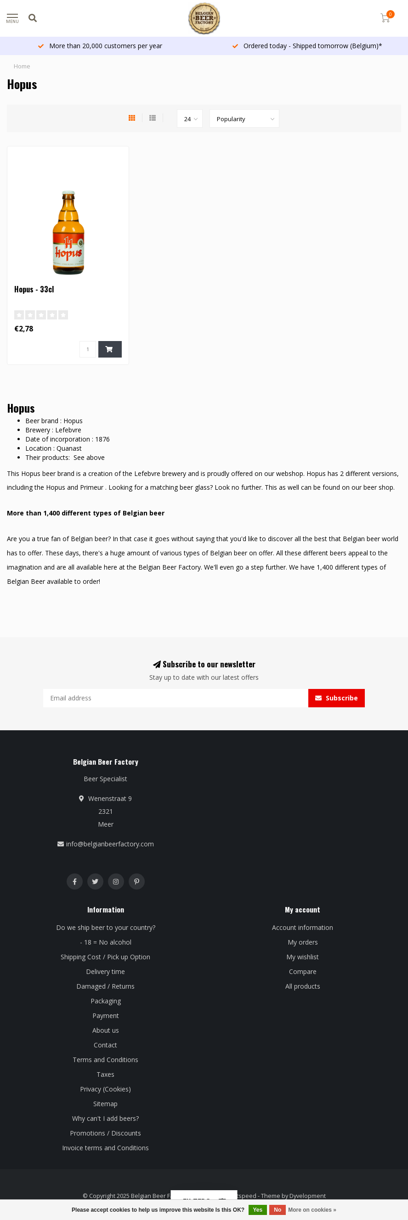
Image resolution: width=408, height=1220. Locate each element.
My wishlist (302, 956)
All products (302, 986)
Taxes (105, 1074)
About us (105, 1030)
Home (22, 66)
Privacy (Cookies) (105, 1089)
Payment (105, 1015)
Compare (303, 971)
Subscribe (336, 698)
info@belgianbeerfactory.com (110, 843)
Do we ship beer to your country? (105, 927)
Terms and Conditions (105, 1059)
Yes (258, 1210)
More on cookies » (312, 1210)
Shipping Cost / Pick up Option (105, 956)
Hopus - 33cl (34, 289)
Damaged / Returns (105, 986)
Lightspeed (241, 1196)
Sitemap (105, 1103)
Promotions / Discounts (105, 1133)
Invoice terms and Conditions (105, 1147)
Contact (105, 1045)
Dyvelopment (307, 1196)
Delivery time (105, 971)
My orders (303, 942)
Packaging (106, 1000)
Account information (302, 927)
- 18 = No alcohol (105, 942)
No (277, 1210)
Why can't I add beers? (105, 1118)
